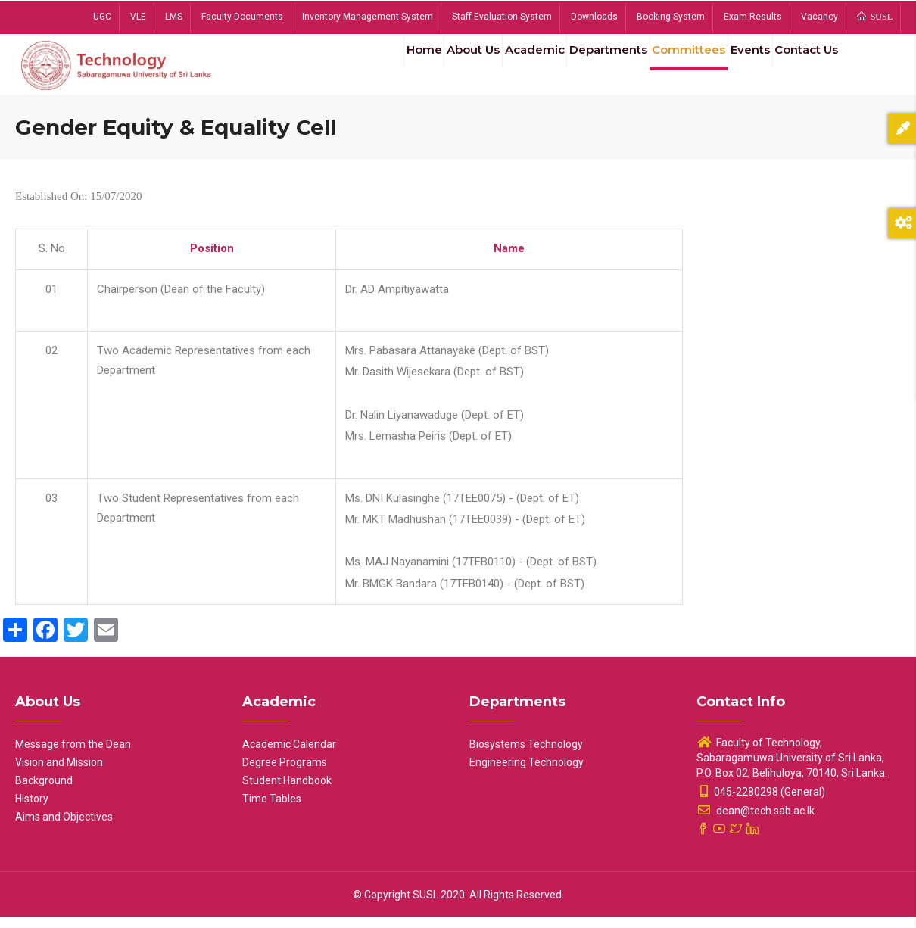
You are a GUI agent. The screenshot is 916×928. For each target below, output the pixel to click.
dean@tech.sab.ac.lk (755, 821)
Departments (579, 67)
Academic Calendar (289, 755)
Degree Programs (284, 773)
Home (370, 67)
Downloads (594, 16)
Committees (666, 67)
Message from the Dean (73, 755)
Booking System (671, 16)
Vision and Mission (59, 773)
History (31, 809)
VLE (138, 16)
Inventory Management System (367, 16)
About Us (428, 67)
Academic (498, 67)
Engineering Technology (526, 773)
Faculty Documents (242, 16)
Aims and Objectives (64, 827)
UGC (102, 16)
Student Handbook (287, 791)
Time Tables (271, 809)
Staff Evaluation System (502, 16)
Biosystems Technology (526, 755)
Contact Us (801, 67)
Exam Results (753, 16)
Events (735, 67)
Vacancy (819, 16)
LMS (173, 16)
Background (44, 791)
